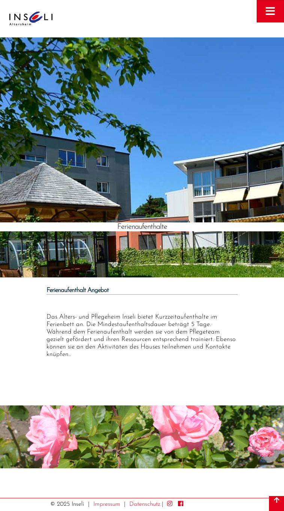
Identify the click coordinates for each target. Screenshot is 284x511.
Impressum (106, 504)
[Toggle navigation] (270, 11)
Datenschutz (144, 504)
